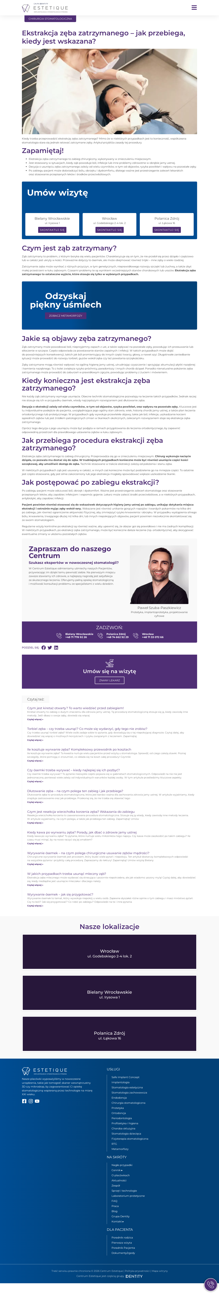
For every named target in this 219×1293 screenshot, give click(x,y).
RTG (114, 1153)
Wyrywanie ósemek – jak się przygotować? (60, 904)
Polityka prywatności (137, 1280)
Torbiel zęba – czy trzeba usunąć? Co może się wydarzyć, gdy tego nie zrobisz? (87, 738)
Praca (115, 1215)
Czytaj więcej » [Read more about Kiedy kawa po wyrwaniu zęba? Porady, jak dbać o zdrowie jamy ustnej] (35, 853)
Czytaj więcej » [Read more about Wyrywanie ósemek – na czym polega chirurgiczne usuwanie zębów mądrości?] (35, 874)
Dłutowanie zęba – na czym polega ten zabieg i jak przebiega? (75, 801)
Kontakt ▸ (118, 1231)
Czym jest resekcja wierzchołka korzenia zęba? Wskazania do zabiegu (81, 821)
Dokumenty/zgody (123, 1262)
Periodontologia (122, 1128)
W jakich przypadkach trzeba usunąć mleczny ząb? (66, 883)
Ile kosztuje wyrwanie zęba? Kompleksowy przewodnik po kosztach (79, 759)
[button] (43, 657)
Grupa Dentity (121, 1226)
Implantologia (121, 1092)
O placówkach (121, 1185)
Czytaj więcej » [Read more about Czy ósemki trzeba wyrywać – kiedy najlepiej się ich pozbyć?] (35, 791)
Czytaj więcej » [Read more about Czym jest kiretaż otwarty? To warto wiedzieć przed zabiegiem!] (35, 729)
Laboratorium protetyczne (128, 1205)
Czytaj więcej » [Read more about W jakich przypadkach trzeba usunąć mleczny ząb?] (35, 894)
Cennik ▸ (117, 1180)
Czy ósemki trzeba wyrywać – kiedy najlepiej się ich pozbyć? (73, 780)
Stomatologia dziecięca (126, 1143)
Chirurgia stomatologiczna (128, 1112)
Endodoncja (119, 1107)
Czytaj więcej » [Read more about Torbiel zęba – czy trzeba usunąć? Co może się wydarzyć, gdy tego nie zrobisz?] (35, 749)
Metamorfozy (120, 1158)
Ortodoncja (119, 1122)
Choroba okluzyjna (123, 1138)
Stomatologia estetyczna (127, 1097)
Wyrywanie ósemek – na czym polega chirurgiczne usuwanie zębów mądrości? (88, 863)
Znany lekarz (109, 690)
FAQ (114, 1210)
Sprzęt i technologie (124, 1200)
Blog (114, 1221)
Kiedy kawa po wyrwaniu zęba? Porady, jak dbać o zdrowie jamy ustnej (82, 842)
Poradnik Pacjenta (123, 1257)
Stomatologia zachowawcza (129, 1102)
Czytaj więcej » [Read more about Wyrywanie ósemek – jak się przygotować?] (35, 915)
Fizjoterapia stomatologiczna (130, 1148)
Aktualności (119, 1190)
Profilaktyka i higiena (125, 1133)
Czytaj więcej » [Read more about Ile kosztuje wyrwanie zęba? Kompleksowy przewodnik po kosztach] (35, 770)
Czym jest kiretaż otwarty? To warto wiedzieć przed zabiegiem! (75, 718)
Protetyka (118, 1117)
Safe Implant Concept (125, 1087)
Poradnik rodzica (122, 1247)
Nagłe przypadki (122, 1174)
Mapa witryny (160, 1280)
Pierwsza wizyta (122, 1252)
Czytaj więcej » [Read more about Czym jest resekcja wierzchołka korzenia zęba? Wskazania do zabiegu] (35, 832)
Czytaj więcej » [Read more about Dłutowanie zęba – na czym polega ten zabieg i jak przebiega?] (35, 812)
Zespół (116, 1195)
